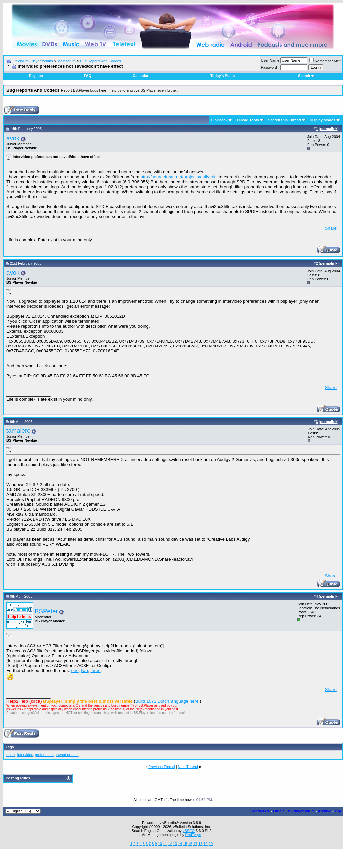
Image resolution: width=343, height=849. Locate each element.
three (95, 670)
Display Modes (322, 120)
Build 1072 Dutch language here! (167, 701)
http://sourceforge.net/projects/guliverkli (179, 176)
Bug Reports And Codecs (100, 61)
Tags (10, 747)
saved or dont (67, 755)
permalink (328, 129)
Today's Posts (222, 76)
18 (200, 844)
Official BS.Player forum (294, 811)
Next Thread (188, 767)
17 (195, 844)
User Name (270, 60)
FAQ (87, 76)
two (84, 670)
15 (185, 844)
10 (160, 844)
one (75, 670)
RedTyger (193, 835)
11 (165, 844)
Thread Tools (247, 120)
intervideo (25, 755)
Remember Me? (325, 61)
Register (36, 76)
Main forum (66, 61)
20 (211, 844)
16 (190, 844)
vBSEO (189, 831)
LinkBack (219, 120)
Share (331, 228)
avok (12, 138)
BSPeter (46, 611)
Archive (324, 811)
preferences (44, 755)
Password (269, 67)
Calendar (140, 76)
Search (306, 76)
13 (175, 844)
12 (170, 844)
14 (180, 844)
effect (10, 755)
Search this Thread (284, 120)
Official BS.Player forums (33, 61)
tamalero (18, 430)
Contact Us (260, 811)
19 (205, 844)
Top (338, 811)
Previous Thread (161, 767)
